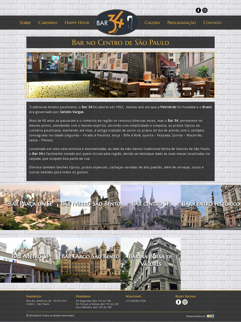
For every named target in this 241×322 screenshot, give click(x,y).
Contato (212, 22)
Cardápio (47, 22)
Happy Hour (77, 22)
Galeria (152, 22)
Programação (181, 22)
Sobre (25, 22)
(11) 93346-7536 (136, 300)
